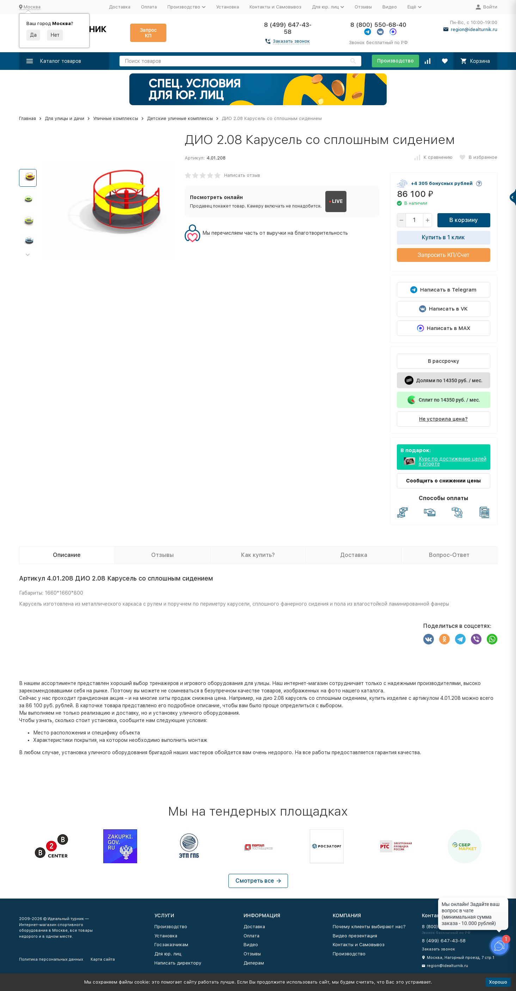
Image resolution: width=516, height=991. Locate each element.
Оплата (149, 7)
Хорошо (498, 982)
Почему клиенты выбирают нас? (369, 926)
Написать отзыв (242, 175)
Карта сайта (103, 959)
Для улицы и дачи (64, 118)
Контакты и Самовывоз (275, 7)
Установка (227, 7)
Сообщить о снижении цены (443, 481)
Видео (389, 7)
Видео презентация (355, 935)
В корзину (463, 220)
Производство (395, 61)
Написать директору (177, 963)
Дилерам (254, 963)
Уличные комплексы (115, 118)
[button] (28, 255)
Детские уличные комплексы (180, 118)
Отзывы (363, 7)
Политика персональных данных (51, 959)
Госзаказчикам (171, 944)
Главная (27, 118)
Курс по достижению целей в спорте (452, 461)
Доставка (119, 7)
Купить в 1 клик (443, 237)
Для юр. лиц (167, 953)
